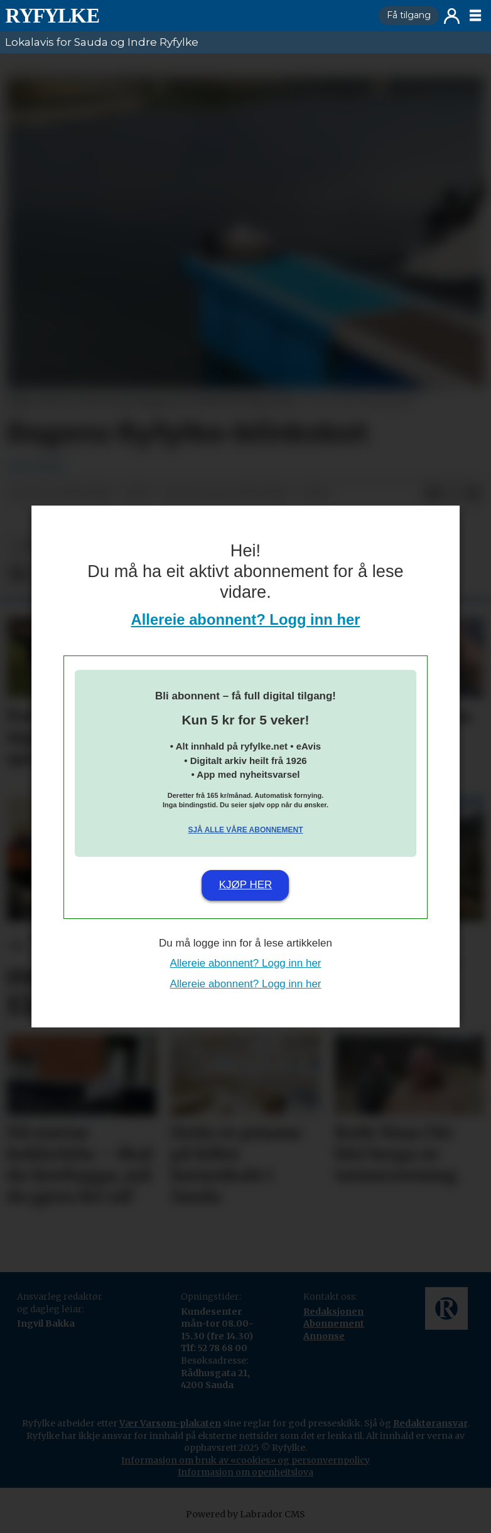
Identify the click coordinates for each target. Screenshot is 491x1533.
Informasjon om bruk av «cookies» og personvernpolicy (245, 1460)
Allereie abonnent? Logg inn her (245, 619)
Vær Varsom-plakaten (170, 1423)
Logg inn (452, 16)
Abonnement (333, 1323)
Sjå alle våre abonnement (245, 829)
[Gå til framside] (52, 15)
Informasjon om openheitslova (245, 1472)
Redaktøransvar (430, 1423)
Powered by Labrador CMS (245, 1514)
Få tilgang (409, 15)
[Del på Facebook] (433, 494)
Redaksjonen (333, 1311)
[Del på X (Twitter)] (453, 494)
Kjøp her (245, 885)
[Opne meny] (475, 16)
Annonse (324, 1336)
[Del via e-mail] (473, 494)
